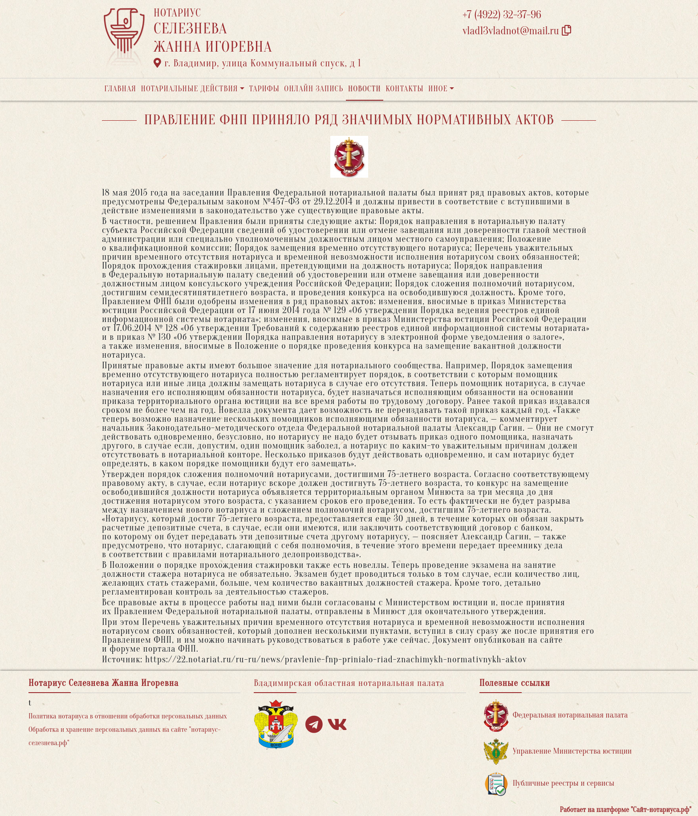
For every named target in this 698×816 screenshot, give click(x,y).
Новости (364, 89)
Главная (120, 89)
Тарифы (264, 89)
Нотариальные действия (189, 89)
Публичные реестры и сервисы (549, 783)
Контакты (404, 89)
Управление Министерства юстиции (558, 751)
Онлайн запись (313, 89)
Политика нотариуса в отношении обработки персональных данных (127, 716)
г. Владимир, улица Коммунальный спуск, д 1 (257, 63)
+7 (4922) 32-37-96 (502, 15)
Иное (438, 89)
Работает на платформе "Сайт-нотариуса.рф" (625, 810)
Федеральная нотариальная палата (556, 715)
